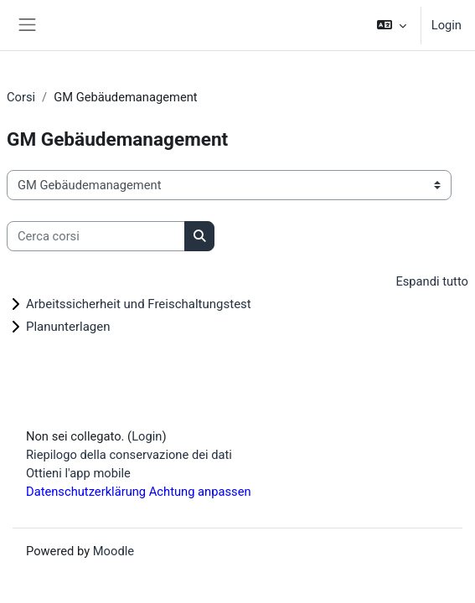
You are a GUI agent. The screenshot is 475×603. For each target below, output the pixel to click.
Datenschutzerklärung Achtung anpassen (138, 491)
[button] (390, 25)
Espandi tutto (431, 281)
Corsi (21, 97)
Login (446, 25)
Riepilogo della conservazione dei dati (129, 454)
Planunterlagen (68, 326)
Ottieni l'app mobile (78, 473)
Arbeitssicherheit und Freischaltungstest (138, 304)
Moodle (113, 551)
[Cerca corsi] (96, 236)
